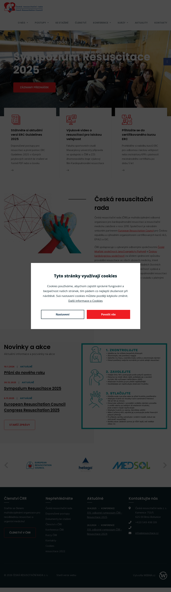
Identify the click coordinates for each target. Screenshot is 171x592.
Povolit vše (108, 314)
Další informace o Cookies (85, 301)
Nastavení (62, 314)
